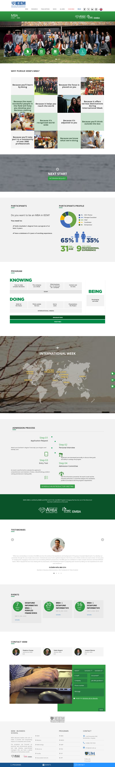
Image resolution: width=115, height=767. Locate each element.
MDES (61, 740)
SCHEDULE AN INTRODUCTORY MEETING (57, 486)
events (48, 765)
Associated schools (41, 758)
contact (81, 765)
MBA (61, 736)
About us (38, 749)
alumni (62, 9)
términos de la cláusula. (90, 698)
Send (101, 710)
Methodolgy (39, 744)
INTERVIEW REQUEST (57, 178)
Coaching (71, 9)
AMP (61, 744)
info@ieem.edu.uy (89, 748)
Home (13, 18)
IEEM (26, 9)
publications (45, 9)
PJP (61, 753)
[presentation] (89, 704)
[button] (8, 41)
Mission (38, 740)
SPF (61, 758)
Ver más (17, 620)
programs (16, 765)
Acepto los (86, 698)
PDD (61, 749)
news (55, 9)
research (34, 9)
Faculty (38, 753)
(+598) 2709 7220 (89, 743)
